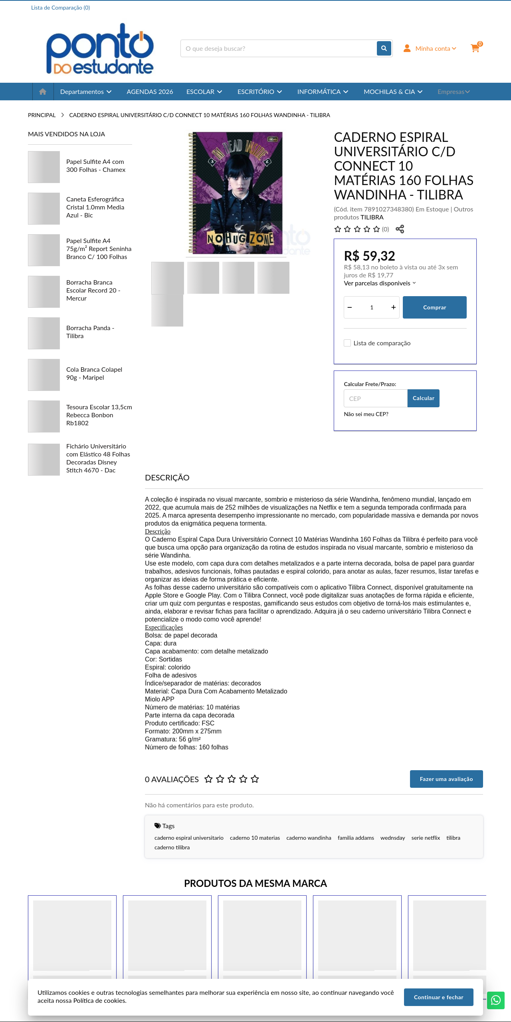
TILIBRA (372, 217)
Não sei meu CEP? (366, 413)
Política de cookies (99, 1000)
